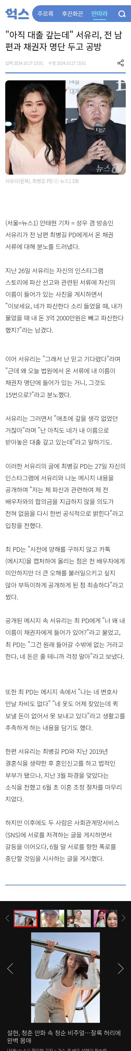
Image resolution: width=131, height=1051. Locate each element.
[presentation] (7, 918)
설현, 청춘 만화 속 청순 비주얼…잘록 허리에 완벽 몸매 (64, 1036)
